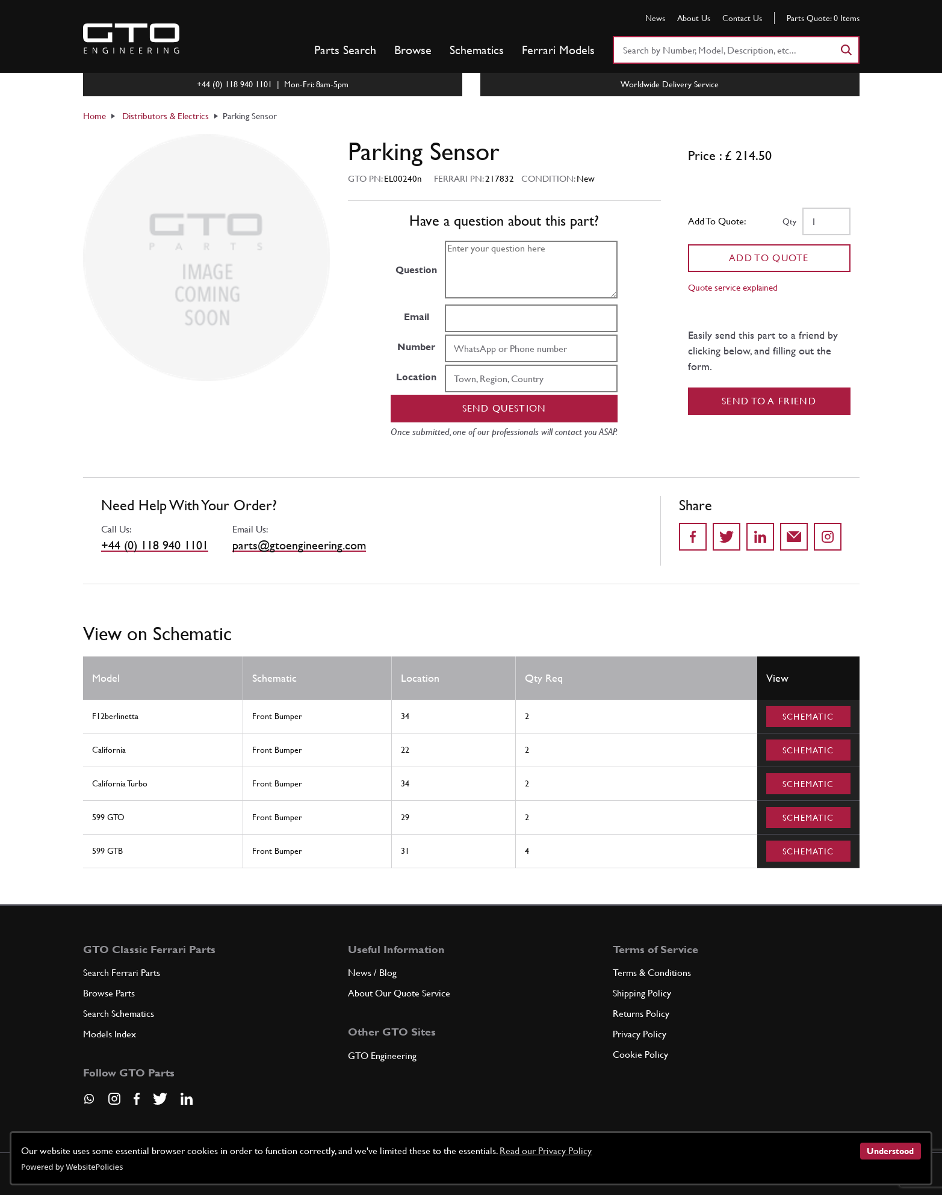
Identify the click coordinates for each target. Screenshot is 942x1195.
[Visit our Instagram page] (114, 1099)
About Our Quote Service (399, 993)
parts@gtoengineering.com (299, 545)
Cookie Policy (640, 1054)
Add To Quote (769, 258)
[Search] (846, 50)
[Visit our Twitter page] (160, 1099)
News (655, 18)
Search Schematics (118, 1013)
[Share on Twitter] (726, 537)
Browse (413, 50)
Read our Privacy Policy (546, 1150)
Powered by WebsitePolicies (72, 1166)
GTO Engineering (382, 1055)
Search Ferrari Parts (121, 972)
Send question (504, 408)
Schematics (477, 50)
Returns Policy (641, 1013)
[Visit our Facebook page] (137, 1099)
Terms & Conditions (652, 972)
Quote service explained (733, 287)
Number (416, 347)
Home (94, 116)
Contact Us (742, 18)
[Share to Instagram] (827, 537)
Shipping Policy (642, 993)
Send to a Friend (769, 401)
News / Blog (372, 972)
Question (416, 270)
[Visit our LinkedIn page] (187, 1099)
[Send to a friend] (794, 537)
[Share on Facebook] (693, 537)
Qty (789, 221)
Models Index (109, 1034)
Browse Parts (109, 993)
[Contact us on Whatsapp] (89, 1103)
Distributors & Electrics (165, 116)
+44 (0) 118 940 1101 (154, 545)
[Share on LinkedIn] (760, 537)
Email (416, 317)
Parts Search (345, 50)
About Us (693, 18)
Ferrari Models (558, 50)
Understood (890, 1151)
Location (416, 377)
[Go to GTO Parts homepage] (131, 38)
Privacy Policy (639, 1034)
